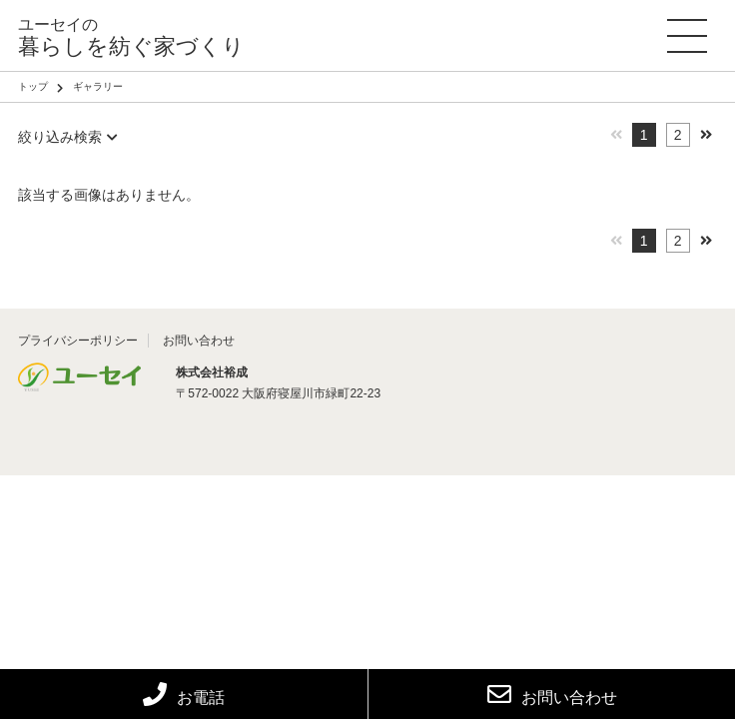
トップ (33, 86)
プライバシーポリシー (78, 341)
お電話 (184, 697)
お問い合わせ (552, 694)
